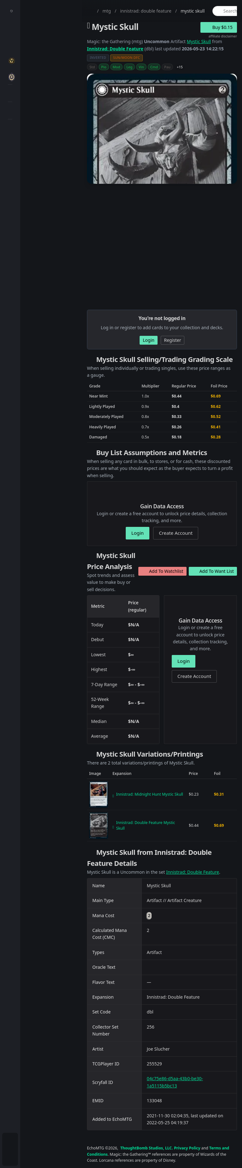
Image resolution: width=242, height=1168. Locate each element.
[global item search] (226, 11)
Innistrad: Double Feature (115, 49)
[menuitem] (10, 30)
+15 (180, 67)
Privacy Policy (187, 1148)
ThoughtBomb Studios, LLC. (146, 1148)
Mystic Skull (199, 41)
